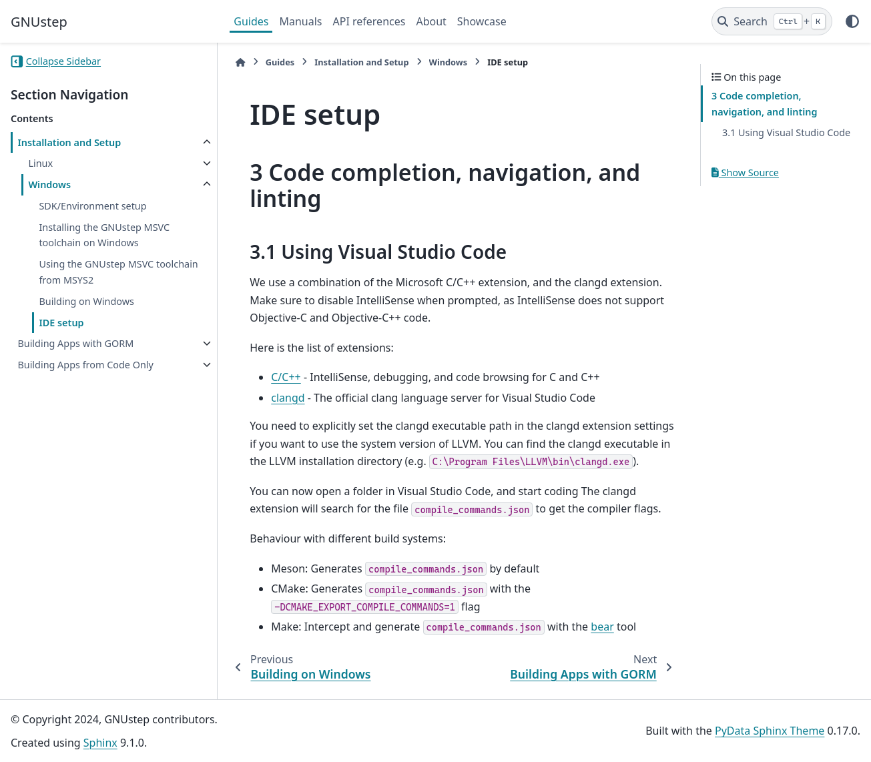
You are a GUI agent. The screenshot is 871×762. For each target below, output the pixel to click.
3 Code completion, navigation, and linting (764, 103)
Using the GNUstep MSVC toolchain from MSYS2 (118, 272)
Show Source (745, 172)
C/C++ (285, 377)
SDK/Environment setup (92, 206)
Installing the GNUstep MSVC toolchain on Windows (104, 235)
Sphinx (100, 742)
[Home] (240, 62)
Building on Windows (86, 301)
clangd (287, 397)
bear (602, 626)
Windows (49, 184)
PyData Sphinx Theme (769, 730)
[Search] (771, 21)
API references (369, 21)
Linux (40, 163)
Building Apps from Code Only (85, 364)
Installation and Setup (69, 142)
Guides (251, 21)
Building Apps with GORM (75, 343)
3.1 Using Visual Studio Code (786, 132)
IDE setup (61, 322)
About (431, 21)
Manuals (300, 21)
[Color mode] (852, 21)
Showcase (482, 21)
